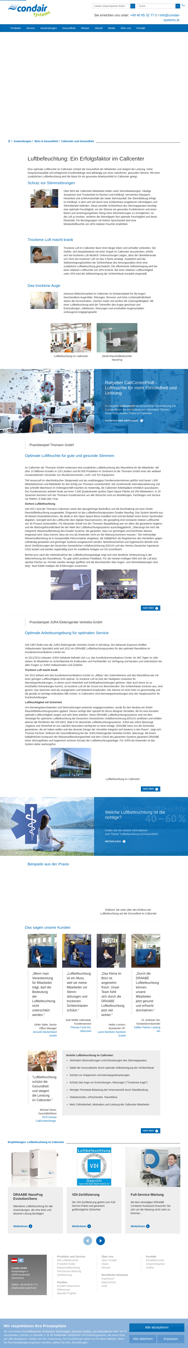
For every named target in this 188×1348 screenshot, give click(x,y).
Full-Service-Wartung (69, 1271)
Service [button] (30, 28)
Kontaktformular (155, 1260)
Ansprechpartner (155, 1263)
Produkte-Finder (66, 1263)
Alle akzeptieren (157, 1327)
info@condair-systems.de (24, 1288)
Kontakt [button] (140, 28)
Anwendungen (22, 141)
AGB (104, 1285)
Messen (106, 1267)
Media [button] (111, 28)
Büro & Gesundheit (46, 141)
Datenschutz (109, 1282)
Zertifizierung (64, 1274)
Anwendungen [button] (48, 28)
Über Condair (109, 1260)
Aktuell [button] (99, 28)
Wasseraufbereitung (68, 1267)
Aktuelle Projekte (66, 1293)
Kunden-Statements (68, 1285)
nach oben (150, 608)
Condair (29, 10)
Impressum (108, 1278)
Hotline (150, 1267)
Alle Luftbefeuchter (68, 1260)
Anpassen (170, 1339)
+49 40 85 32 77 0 (143, 15)
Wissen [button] (85, 28)
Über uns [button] (126, 28)
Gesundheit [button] (69, 28)
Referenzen (63, 1289)
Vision (105, 1263)
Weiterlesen (115, 841)
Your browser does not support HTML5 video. (94, 79)
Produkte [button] (16, 28)
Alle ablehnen (143, 1339)
